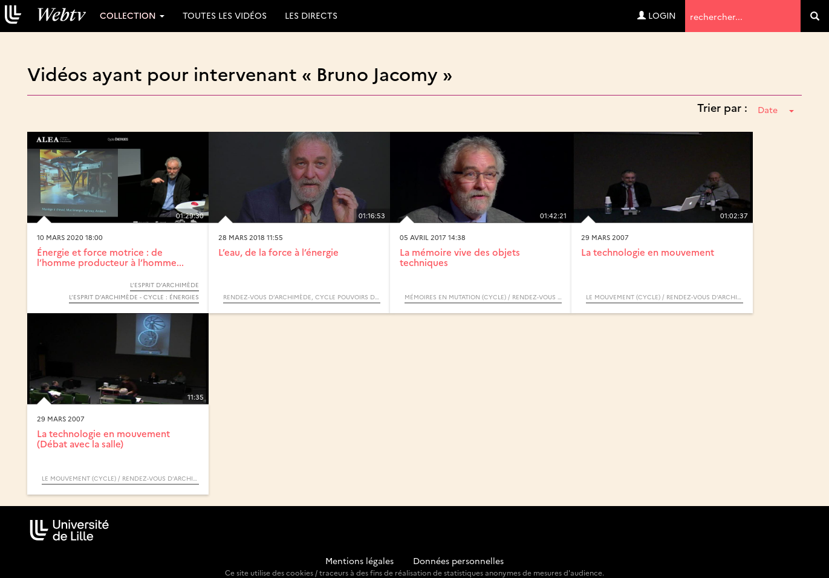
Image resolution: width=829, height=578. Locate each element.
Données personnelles (458, 560)
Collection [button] (132, 15)
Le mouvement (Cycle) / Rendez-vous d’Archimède (664, 297)
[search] (815, 16)
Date (776, 109)
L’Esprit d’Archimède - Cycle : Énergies (134, 297)
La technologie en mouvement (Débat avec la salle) (103, 438)
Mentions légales (359, 560)
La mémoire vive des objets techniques (460, 256)
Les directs (311, 15)
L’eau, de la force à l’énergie (278, 251)
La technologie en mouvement (647, 251)
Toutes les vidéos (225, 15)
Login (656, 15)
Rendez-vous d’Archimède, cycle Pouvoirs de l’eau (301, 297)
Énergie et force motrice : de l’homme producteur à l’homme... (110, 256)
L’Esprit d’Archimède (164, 285)
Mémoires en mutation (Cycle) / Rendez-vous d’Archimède (483, 297)
